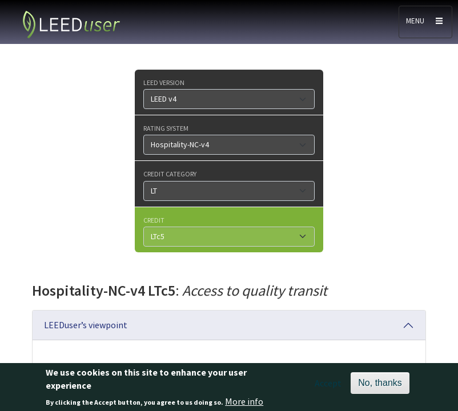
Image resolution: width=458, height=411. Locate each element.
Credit (153, 220)
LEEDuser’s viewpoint (85, 325)
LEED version (163, 82)
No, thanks (379, 385)
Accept (328, 385)
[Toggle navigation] (425, 22)
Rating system (165, 128)
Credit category (169, 174)
